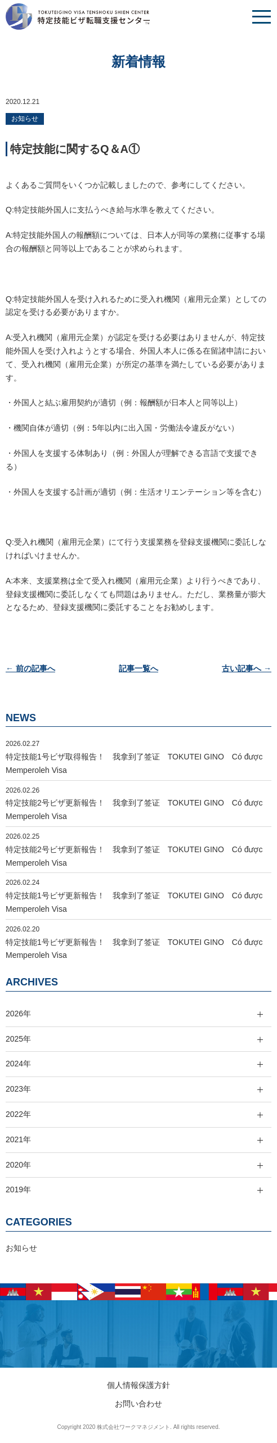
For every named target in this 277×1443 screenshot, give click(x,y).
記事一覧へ (138, 668)
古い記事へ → (246, 668)
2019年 (18, 1189)
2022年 (18, 1114)
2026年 (18, 1013)
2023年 (18, 1088)
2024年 (18, 1063)
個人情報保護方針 (138, 1385)
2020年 (18, 1164)
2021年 (18, 1139)
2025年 (18, 1038)
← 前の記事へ (30, 668)
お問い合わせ (138, 1403)
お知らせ (24, 119)
